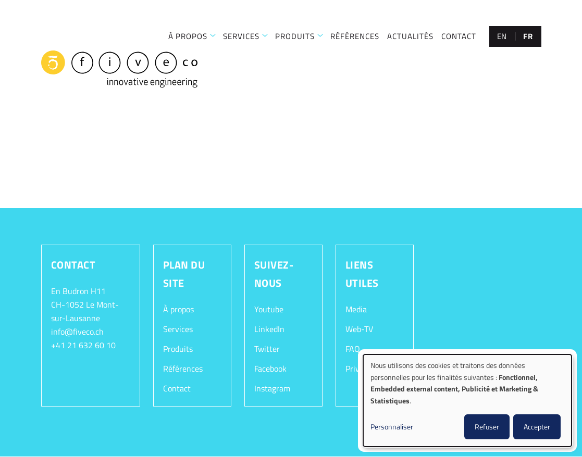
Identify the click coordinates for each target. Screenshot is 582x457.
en (502, 36)
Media (356, 309)
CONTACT (458, 36)
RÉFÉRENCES (354, 36)
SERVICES (241, 36)
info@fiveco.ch (77, 331)
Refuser (487, 426)
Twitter (267, 348)
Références (183, 368)
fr (528, 36)
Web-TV (359, 329)
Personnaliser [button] (391, 426)
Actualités (410, 36)
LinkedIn (269, 329)
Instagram (272, 388)
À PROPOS (187, 36)
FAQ (352, 348)
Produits (295, 36)
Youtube (268, 309)
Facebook (270, 368)
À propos (178, 309)
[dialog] (467, 400)
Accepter (537, 426)
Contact (177, 388)
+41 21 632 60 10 (83, 345)
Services (178, 329)
